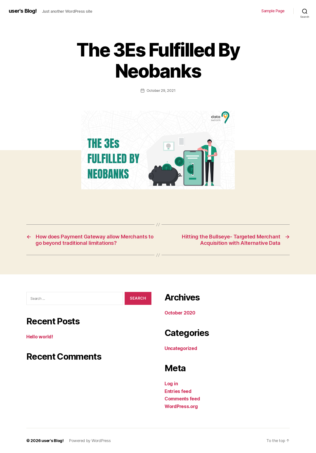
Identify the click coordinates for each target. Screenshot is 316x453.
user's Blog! (23, 11)
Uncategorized (181, 348)
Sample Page (273, 11)
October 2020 (180, 313)
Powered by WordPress (90, 440)
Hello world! (39, 336)
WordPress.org (181, 406)
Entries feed (178, 391)
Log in (171, 383)
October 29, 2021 (161, 90)
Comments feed (182, 398)
